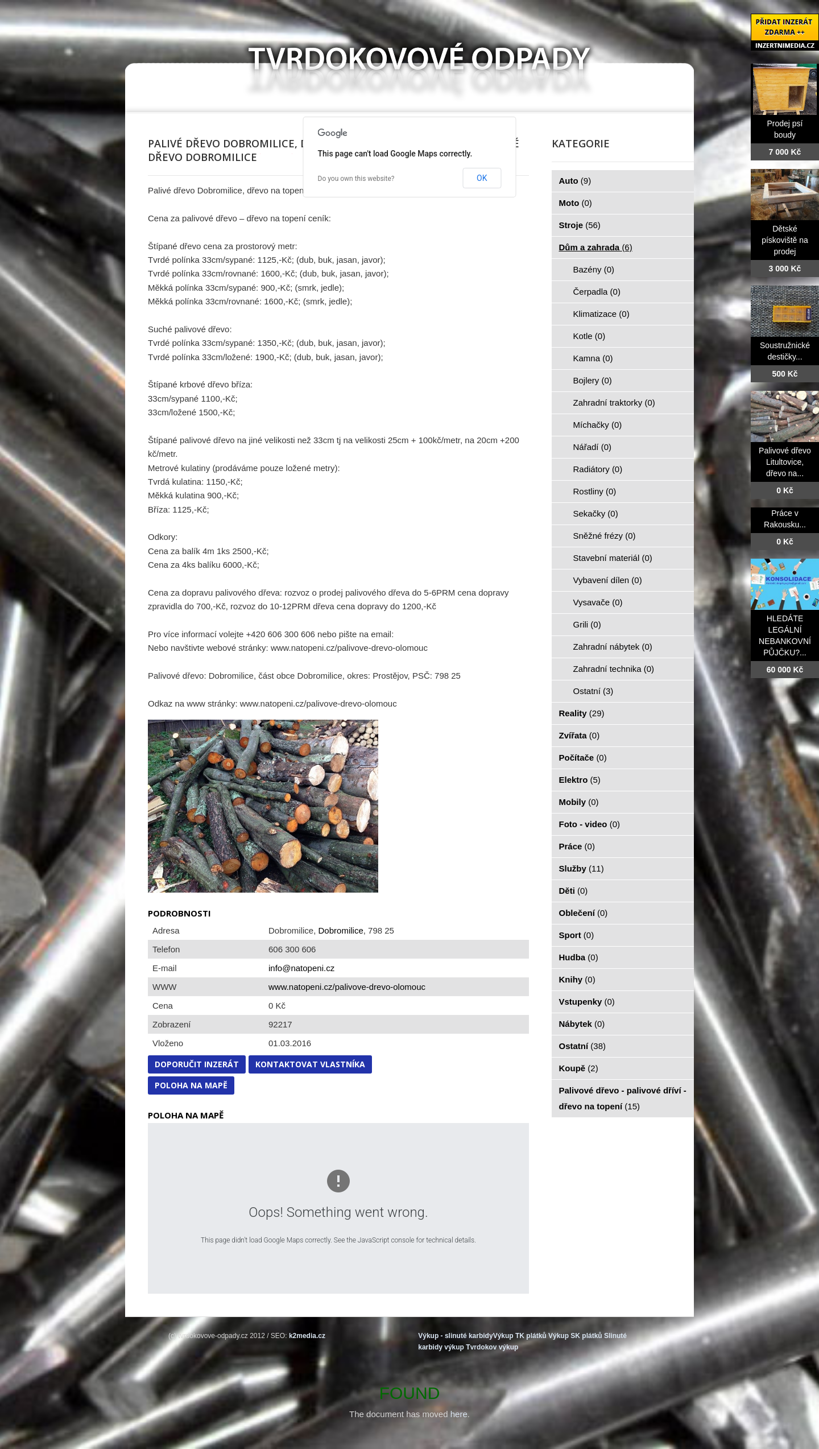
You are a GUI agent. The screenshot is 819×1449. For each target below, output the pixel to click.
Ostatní (593, 691)
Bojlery (592, 380)
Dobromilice (340, 930)
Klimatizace (601, 314)
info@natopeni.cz (301, 968)
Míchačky (597, 425)
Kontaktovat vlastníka (310, 1064)
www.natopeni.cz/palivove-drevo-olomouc (346, 987)
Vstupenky (587, 1001)
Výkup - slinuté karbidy (455, 1336)
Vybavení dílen (607, 580)
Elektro (580, 780)
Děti (573, 890)
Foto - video (590, 824)
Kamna (593, 358)
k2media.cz (307, 1336)
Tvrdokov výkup (492, 1347)
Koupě (578, 1068)
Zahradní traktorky (614, 402)
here (459, 1414)
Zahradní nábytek (612, 646)
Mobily (579, 802)
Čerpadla (597, 291)
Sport (576, 935)
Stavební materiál (612, 558)
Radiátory (598, 469)
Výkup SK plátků (575, 1336)
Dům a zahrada (595, 247)
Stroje (580, 225)
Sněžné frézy (604, 535)
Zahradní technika (614, 669)
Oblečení (583, 913)
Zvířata (579, 735)
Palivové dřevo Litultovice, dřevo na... (785, 462)
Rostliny (595, 491)
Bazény (594, 269)
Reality (582, 713)
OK (482, 178)
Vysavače (598, 602)
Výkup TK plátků (520, 1336)
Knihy (577, 979)
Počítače (583, 757)
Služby (581, 868)
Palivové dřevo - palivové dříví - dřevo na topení (622, 1098)
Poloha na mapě (191, 1085)
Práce (577, 846)
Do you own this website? (356, 179)
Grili (587, 624)
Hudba (578, 957)
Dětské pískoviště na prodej (785, 240)
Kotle (589, 336)
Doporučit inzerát (197, 1064)
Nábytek (582, 1024)
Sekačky (595, 513)
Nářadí (592, 447)
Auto (575, 180)
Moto (575, 203)
